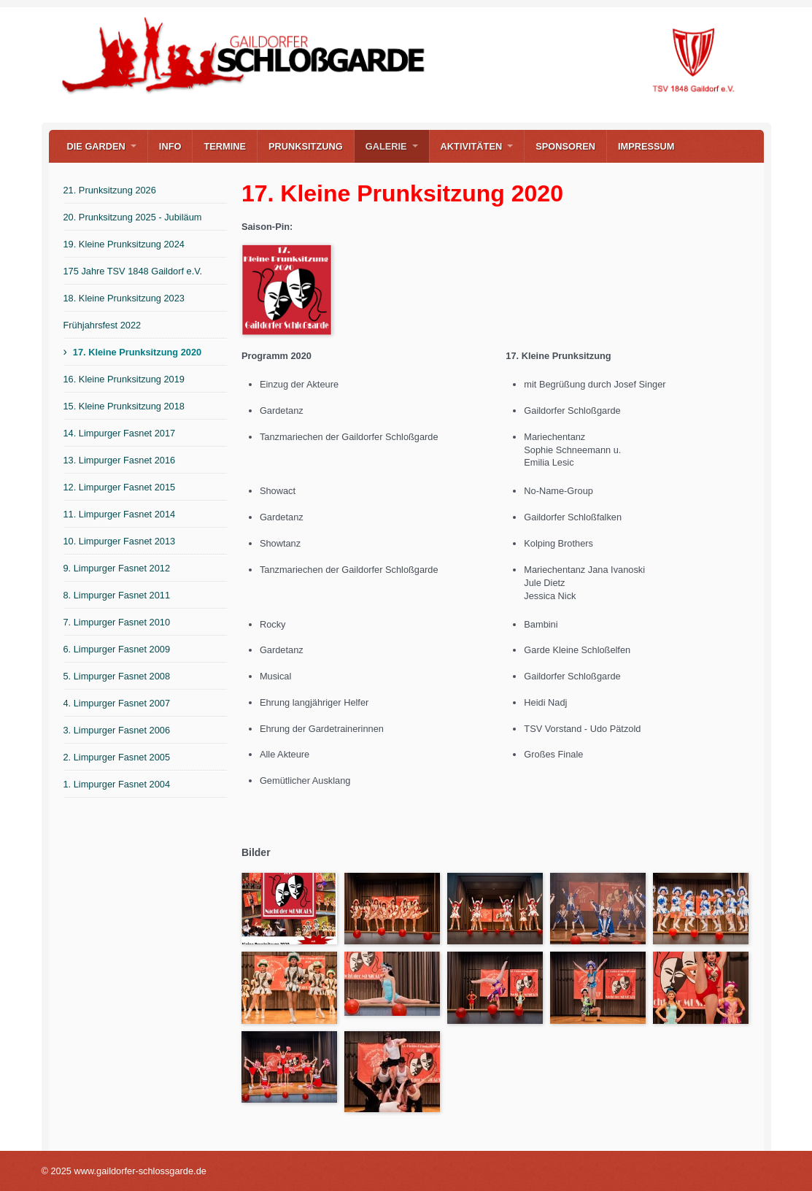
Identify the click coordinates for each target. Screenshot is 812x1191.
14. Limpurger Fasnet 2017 (119, 433)
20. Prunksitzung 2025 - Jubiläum (132, 217)
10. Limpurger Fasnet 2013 (119, 541)
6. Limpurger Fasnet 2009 (117, 649)
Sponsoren (565, 146)
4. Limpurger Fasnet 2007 (117, 703)
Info (170, 146)
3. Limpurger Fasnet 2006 (117, 730)
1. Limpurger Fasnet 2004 (117, 784)
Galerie (386, 146)
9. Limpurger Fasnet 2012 (117, 568)
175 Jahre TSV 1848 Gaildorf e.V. (133, 271)
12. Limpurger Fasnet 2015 (119, 487)
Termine (225, 146)
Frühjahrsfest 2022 (102, 325)
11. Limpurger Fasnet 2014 (119, 514)
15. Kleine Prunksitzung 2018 (124, 406)
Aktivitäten (472, 146)
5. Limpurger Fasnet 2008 (117, 676)
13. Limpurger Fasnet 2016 (119, 460)
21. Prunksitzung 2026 (109, 190)
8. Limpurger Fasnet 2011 (117, 595)
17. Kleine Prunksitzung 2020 (137, 352)
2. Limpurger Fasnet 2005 (117, 757)
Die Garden (96, 146)
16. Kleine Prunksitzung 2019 (124, 379)
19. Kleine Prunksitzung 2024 (124, 244)
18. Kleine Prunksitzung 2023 (124, 298)
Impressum (646, 146)
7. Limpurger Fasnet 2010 (117, 622)
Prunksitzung (305, 146)
